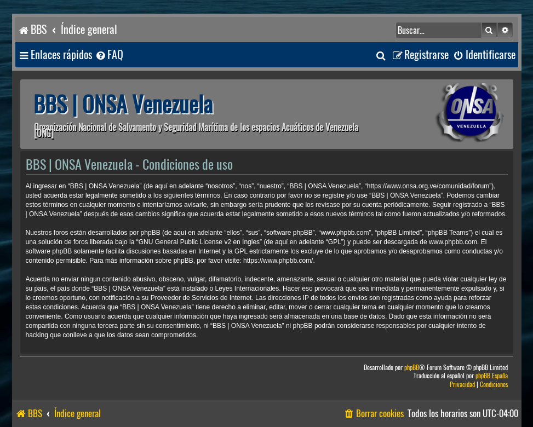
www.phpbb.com (453, 242)
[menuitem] (109, 55)
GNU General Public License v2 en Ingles (199, 242)
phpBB (411, 367)
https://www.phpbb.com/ (278, 260)
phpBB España (491, 376)
